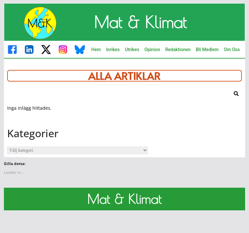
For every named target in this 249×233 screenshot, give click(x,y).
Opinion (152, 49)
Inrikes (113, 49)
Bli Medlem (207, 49)
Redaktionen (178, 49)
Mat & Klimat (140, 22)
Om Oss (232, 49)
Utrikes (132, 49)
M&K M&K (16, 199)
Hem (96, 49)
